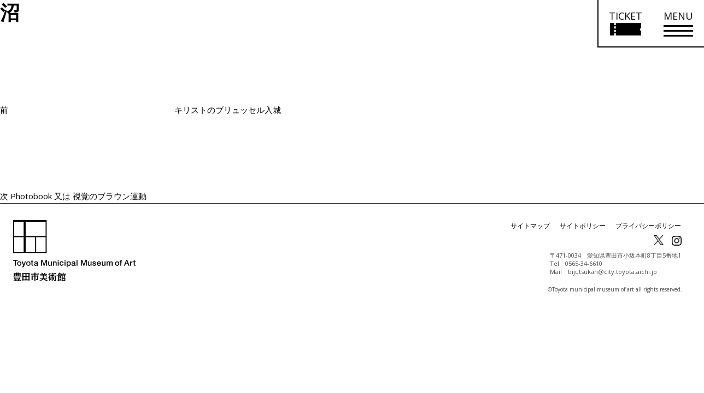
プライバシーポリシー (648, 225)
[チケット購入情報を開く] (625, 23)
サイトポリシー (583, 225)
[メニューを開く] (678, 23)
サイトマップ (530, 225)
